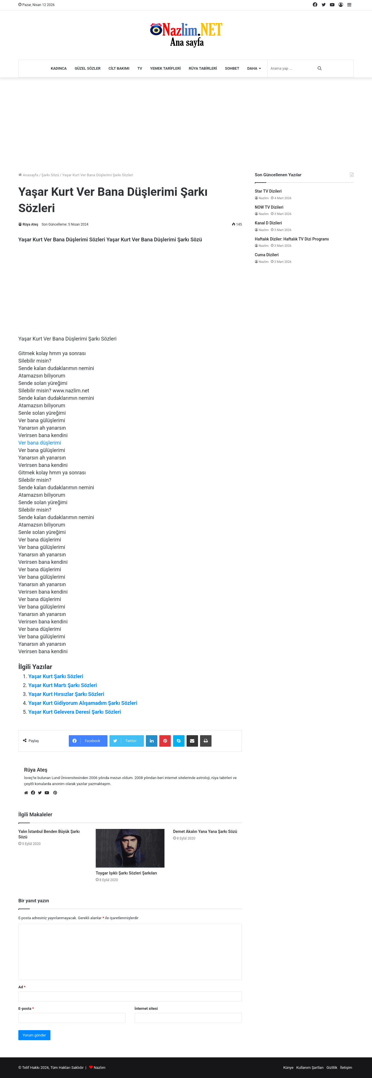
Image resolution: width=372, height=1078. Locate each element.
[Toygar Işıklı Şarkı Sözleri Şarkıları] (130, 848)
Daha (252, 68)
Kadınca (59, 68)
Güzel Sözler (88, 68)
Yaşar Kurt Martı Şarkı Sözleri (62, 685)
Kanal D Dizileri (268, 223)
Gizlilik (331, 1067)
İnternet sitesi (146, 1008)
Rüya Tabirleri (203, 68)
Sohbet (232, 68)
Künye (288, 1067)
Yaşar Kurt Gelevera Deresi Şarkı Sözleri (74, 712)
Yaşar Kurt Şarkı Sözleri (55, 676)
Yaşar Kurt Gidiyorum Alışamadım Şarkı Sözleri (82, 703)
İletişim (346, 1067)
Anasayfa (28, 175)
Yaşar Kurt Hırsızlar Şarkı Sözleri (66, 694)
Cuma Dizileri (267, 255)
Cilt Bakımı (119, 68)
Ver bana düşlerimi (39, 443)
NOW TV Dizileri (269, 207)
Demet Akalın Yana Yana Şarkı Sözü (205, 831)
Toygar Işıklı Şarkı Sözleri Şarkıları (126, 873)
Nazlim (264, 198)
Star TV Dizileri (268, 191)
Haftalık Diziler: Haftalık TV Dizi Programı (292, 239)
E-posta (26, 1008)
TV (139, 68)
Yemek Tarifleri (165, 68)
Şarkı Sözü (50, 175)
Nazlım (99, 1067)
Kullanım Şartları (310, 1067)
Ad (22, 987)
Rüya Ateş (30, 224)
